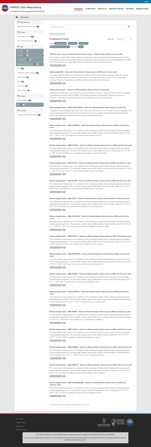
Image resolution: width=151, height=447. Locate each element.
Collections (90, 8)
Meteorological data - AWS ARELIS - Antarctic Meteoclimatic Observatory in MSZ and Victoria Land (90, 365)
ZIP (64, 65)
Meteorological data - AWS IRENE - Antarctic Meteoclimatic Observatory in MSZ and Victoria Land (90, 312)
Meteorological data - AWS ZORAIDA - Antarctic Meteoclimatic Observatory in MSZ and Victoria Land (89, 126)
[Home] (17, 17)
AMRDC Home (21, 430)
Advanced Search (57, 34)
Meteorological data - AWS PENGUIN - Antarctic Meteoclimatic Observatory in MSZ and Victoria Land (89, 217)
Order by (110, 39)
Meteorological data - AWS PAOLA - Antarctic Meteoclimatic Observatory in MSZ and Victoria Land (90, 236)
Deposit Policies (116, 8)
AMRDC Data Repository (25, 7)
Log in (146, 2)
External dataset (55, 65)
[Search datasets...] (88, 26)
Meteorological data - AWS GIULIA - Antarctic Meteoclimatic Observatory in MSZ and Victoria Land (90, 329)
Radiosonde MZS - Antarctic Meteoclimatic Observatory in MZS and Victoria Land (83, 72)
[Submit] (129, 26)
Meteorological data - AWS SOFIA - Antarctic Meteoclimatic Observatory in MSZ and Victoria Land (90, 163)
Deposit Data (142, 8)
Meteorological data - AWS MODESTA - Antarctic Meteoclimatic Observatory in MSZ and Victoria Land (90, 255)
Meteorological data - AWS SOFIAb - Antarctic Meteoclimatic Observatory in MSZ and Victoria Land (91, 145)
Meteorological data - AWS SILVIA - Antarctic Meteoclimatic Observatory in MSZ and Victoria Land (90, 181)
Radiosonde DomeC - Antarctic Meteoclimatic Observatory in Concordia (79, 90)
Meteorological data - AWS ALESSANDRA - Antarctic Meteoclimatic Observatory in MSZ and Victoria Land (88, 383)
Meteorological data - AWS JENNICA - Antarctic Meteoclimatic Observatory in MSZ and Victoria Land (89, 293)
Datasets (78, 8)
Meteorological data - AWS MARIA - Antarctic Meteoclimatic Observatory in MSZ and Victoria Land (90, 274)
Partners (130, 8)
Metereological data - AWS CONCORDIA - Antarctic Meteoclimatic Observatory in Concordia (88, 107)
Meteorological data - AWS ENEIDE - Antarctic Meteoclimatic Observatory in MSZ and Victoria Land (91, 347)
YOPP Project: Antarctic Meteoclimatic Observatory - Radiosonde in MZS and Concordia (86, 54)
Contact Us (20, 426)
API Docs (85, 405)
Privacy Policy (21, 422)
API (78, 405)
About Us (102, 8)
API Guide (19, 419)
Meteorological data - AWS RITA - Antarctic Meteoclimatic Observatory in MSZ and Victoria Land (89, 198)
